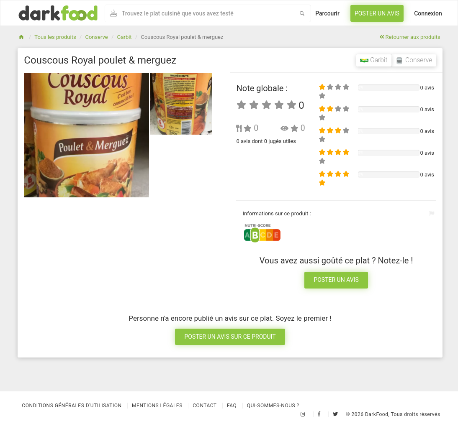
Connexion (428, 13)
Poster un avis (377, 13)
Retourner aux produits (409, 37)
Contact (204, 406)
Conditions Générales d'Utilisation (71, 406)
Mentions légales (157, 406)
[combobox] (199, 13)
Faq (232, 406)
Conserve (96, 37)
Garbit (124, 37)
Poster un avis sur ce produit (229, 336)
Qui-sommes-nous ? (273, 406)
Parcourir (327, 13)
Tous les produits (55, 37)
